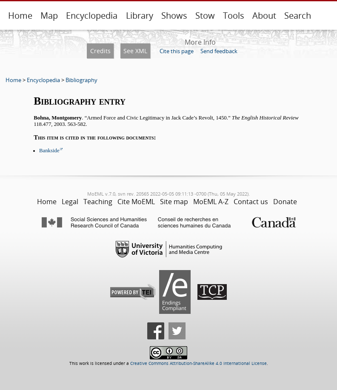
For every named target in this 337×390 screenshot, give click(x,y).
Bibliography (81, 80)
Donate (285, 201)
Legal (70, 201)
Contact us (251, 201)
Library (139, 15)
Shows (174, 15)
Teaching (97, 201)
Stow (205, 15)
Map (49, 15)
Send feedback (218, 51)
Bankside (49, 151)
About (264, 15)
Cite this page (177, 51)
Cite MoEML (136, 201)
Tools (233, 15)
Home (20, 15)
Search (297, 15)
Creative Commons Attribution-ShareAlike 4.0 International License (198, 363)
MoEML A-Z (210, 201)
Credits (100, 51)
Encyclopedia (91, 15)
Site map (174, 201)
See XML (135, 51)
